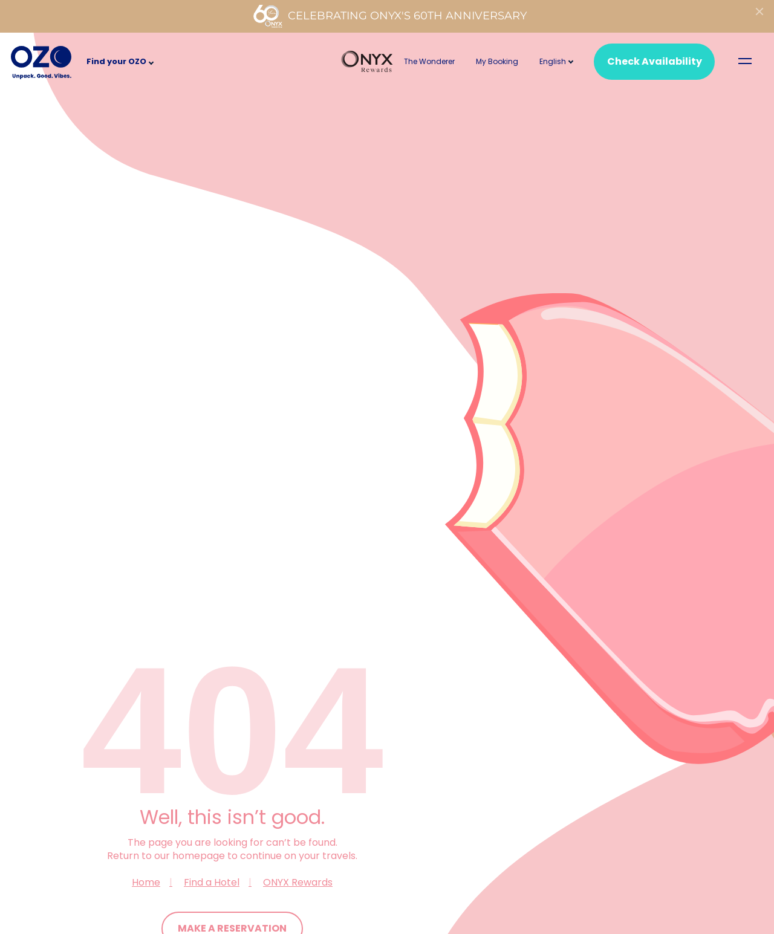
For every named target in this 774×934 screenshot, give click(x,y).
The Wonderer (429, 61)
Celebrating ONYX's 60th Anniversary (390, 16)
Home (146, 882)
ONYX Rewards (298, 882)
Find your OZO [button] (116, 61)
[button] (553, 61)
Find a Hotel (211, 882)
